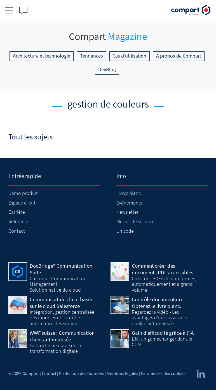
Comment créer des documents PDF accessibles (162, 269)
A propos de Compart (178, 56)
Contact (16, 231)
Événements (129, 202)
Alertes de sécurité (135, 221)
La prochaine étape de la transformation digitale (55, 348)
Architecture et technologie (41, 56)
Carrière (16, 212)
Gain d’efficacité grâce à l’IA (163, 332)
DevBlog (107, 69)
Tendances (91, 56)
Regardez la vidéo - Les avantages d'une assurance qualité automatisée (160, 318)
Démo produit (23, 193)
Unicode (125, 231)
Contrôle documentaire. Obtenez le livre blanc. (158, 302)
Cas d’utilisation (129, 56)
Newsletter (127, 212)
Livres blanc (128, 193)
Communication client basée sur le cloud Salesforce (61, 302)
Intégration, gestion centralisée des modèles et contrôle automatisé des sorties (62, 318)
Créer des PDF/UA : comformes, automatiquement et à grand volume (164, 284)
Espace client (22, 202)
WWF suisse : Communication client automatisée (62, 336)
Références (19, 221)
